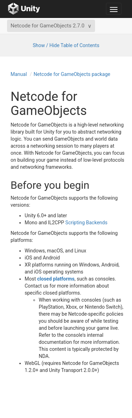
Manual (19, 74)
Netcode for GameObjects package (72, 74)
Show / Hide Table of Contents (66, 45)
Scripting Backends (86, 222)
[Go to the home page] (24, 9)
